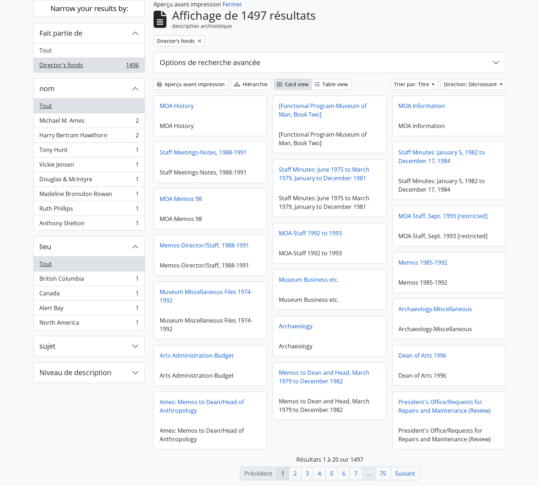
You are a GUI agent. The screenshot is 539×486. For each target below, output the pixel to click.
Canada (89, 295)
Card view (293, 84)
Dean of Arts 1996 (422, 355)
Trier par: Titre (412, 84)
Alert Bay (89, 309)
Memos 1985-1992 (422, 262)
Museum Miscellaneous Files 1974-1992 (206, 296)
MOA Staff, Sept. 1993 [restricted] (442, 216)
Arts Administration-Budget (197, 355)
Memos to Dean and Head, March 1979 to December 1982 (324, 377)
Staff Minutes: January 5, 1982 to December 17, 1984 (441, 156)
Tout (45, 50)
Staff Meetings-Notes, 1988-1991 (203, 152)
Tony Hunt (89, 151)
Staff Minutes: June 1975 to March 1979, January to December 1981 (324, 174)
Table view (331, 84)
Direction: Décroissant (471, 84)
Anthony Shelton (89, 224)
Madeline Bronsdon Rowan (89, 195)
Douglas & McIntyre (89, 181)
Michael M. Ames (89, 122)
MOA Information (421, 106)
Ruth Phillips (89, 210)
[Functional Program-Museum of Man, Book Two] (322, 110)
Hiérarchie (251, 84)
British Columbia (89, 280)
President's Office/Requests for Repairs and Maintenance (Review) (444, 406)
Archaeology (295, 326)
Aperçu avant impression (191, 84)
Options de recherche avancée (210, 62)
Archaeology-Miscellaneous (435, 309)
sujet (47, 346)
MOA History (177, 106)
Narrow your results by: (89, 8)
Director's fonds (89, 66)
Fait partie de (60, 33)
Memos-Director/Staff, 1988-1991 (204, 245)
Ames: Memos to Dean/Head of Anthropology (202, 406)
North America (89, 324)
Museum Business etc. (309, 280)
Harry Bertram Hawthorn (89, 137)
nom (47, 88)
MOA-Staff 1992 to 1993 (310, 233)
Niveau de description (75, 372)
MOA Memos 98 (181, 199)
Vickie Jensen (89, 166)
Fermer (232, 4)
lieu (45, 246)
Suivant (405, 473)
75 (383, 473)
